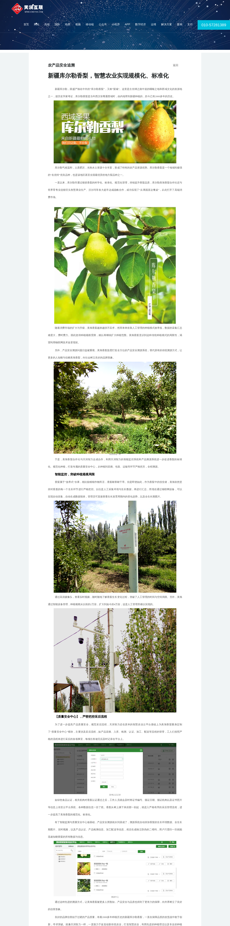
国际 (57, 24)
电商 (67, 24)
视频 (78, 24)
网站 (36, 24)
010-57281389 (213, 25)
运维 (153, 24)
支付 (190, 24)
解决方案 (166, 24)
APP (127, 24)
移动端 (90, 24)
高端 (47, 24)
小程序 (116, 24)
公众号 (103, 24)
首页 (26, 24)
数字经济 (140, 24)
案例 (179, 24)
